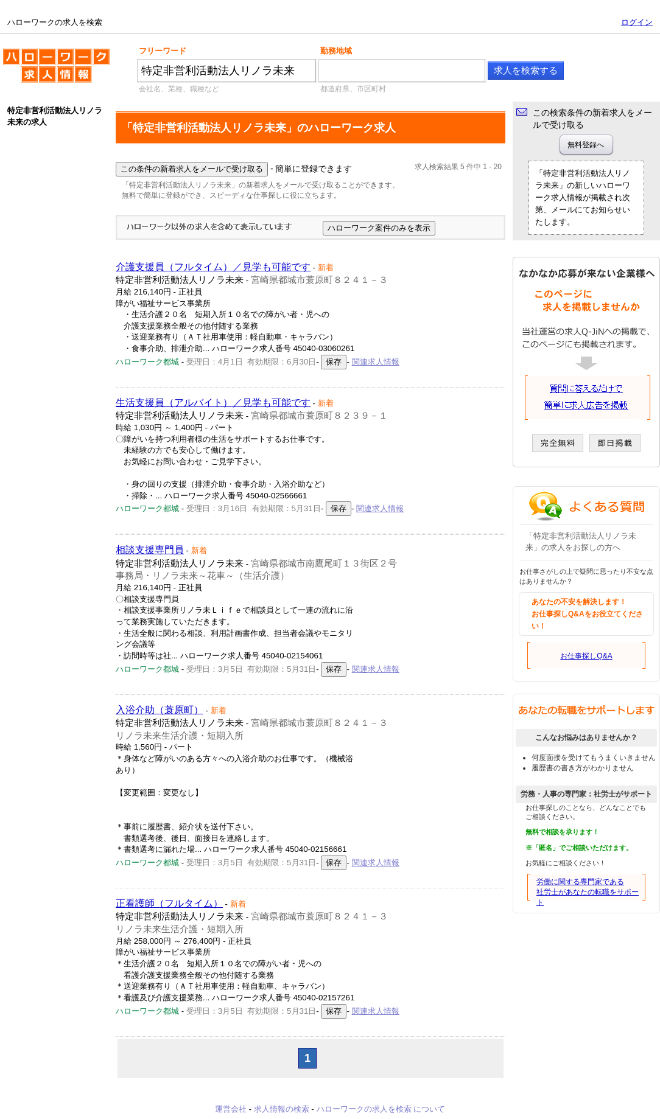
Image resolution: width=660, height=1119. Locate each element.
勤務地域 (336, 50)
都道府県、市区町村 (353, 89)
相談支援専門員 (150, 550)
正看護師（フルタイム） (169, 903)
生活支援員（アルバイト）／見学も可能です (213, 402)
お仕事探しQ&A (586, 656)
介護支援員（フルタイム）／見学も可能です (213, 267)
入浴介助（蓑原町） (159, 710)
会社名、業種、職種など (179, 89)
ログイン (637, 22)
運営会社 (231, 1109)
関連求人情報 (375, 361)
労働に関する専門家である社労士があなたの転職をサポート (587, 892)
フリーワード (162, 50)
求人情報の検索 (281, 1109)
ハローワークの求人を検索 (56, 70)
